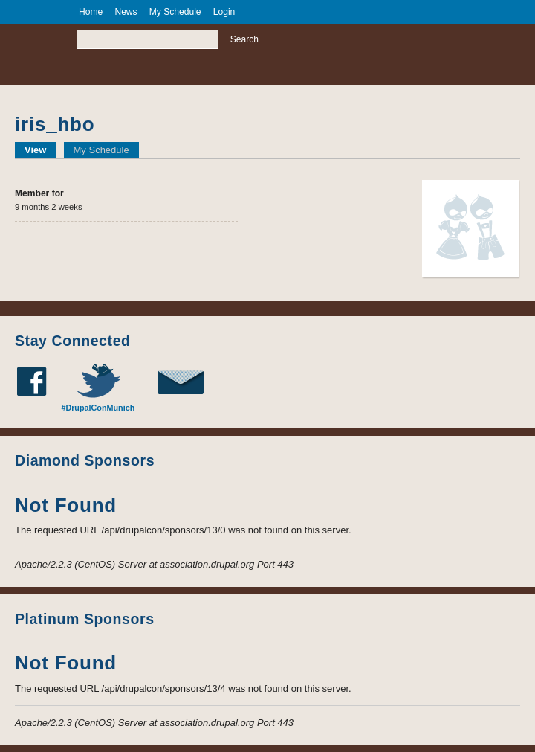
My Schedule (101, 149)
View (40, 150)
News (125, 12)
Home (91, 12)
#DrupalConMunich (97, 407)
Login (224, 12)
